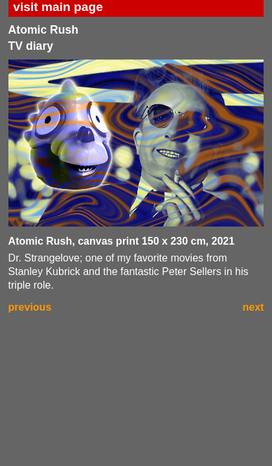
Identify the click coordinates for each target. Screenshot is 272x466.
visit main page (58, 7)
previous (30, 307)
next (253, 307)
